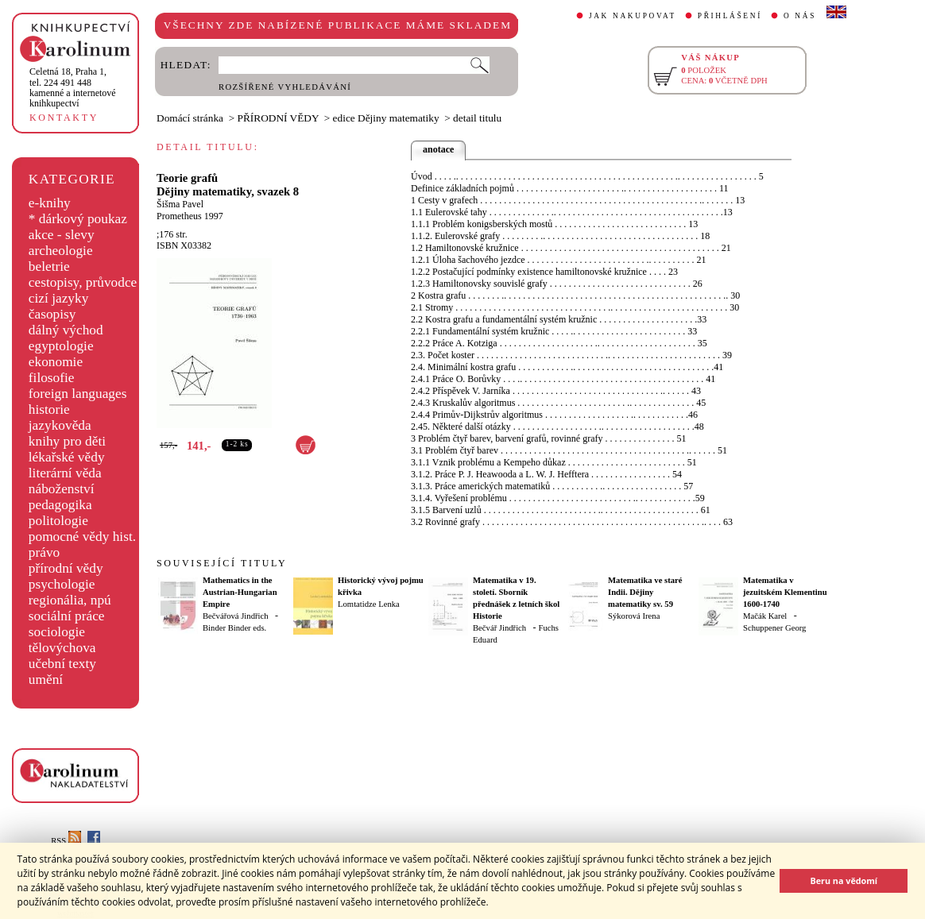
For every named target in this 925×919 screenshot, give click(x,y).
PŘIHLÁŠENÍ (730, 16)
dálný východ (66, 330)
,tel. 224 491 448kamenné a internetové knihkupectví (72, 87)
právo (44, 552)
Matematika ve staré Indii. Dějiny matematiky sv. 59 (645, 592)
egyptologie (61, 345)
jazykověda (60, 425)
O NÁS (800, 16)
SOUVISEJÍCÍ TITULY (222, 563)
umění (46, 679)
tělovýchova (62, 647)
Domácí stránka (190, 118)
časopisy (52, 314)
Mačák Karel (765, 616)
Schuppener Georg (774, 628)
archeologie (61, 250)
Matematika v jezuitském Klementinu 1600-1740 (785, 592)
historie (49, 409)
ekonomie (56, 361)
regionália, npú (70, 600)
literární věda (65, 473)
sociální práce (67, 616)
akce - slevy (62, 234)
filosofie (52, 377)
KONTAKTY (64, 117)
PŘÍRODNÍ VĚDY (278, 118)
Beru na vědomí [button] (843, 880)
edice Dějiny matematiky (386, 118)
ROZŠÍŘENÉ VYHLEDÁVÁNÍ (285, 87)
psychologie (62, 584)
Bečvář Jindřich (499, 628)
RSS (66, 840)
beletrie (49, 266)
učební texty (62, 663)
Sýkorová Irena (634, 616)
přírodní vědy (66, 568)
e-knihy (50, 202)
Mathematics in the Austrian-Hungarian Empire (240, 592)
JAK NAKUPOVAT (632, 16)
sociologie (57, 631)
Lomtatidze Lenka (369, 604)
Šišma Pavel (180, 204)
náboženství (62, 488)
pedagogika (60, 504)
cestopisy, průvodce (83, 282)
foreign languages (78, 393)
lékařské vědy (67, 457)
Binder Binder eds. (234, 628)
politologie (58, 520)
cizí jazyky (59, 298)
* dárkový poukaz (78, 218)
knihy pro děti (67, 441)
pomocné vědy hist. (82, 536)
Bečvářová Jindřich (236, 616)
